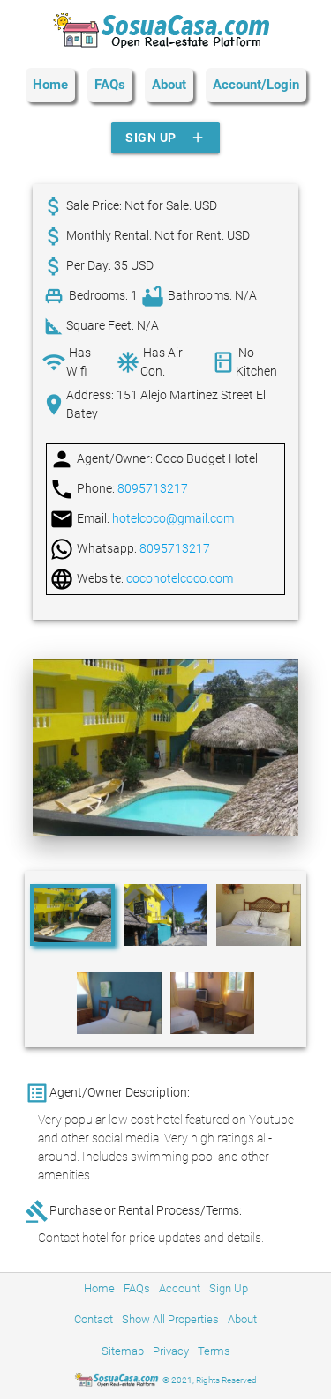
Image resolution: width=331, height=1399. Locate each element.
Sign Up (165, 137)
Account (179, 1288)
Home (50, 85)
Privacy (171, 1351)
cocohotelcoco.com (179, 578)
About (169, 85)
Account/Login (256, 85)
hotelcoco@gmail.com (173, 518)
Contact (93, 1319)
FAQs (109, 85)
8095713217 (152, 488)
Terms (214, 1351)
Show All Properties (170, 1319)
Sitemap (123, 1351)
